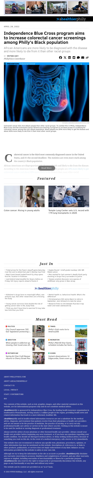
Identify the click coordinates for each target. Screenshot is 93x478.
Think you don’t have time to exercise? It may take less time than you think (25, 309)
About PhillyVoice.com (15, 377)
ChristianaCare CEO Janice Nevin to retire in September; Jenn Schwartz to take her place (65, 300)
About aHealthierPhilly (15, 381)
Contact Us (9, 385)
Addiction (12, 340)
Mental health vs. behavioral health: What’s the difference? (66, 295)
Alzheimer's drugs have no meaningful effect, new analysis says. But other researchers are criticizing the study (24, 296)
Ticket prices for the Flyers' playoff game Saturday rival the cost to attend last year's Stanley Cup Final (25, 271)
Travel (53, 326)
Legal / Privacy (11, 390)
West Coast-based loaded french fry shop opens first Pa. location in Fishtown (24, 275)
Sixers (53, 353)
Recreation (54, 340)
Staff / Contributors (13, 394)
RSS (5, 399)
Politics (11, 326)
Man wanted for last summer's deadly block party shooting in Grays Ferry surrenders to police (67, 275)
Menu (89, 19)
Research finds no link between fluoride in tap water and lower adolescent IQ (65, 304)
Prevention (13, 63)
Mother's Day (13, 353)
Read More (46, 168)
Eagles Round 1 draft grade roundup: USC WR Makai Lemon (65, 271)
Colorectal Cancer (27, 63)
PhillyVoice (6, 19)
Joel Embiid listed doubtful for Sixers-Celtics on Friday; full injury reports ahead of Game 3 (24, 280)
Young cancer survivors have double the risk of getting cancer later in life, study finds (23, 304)
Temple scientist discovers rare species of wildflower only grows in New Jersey (64, 280)
